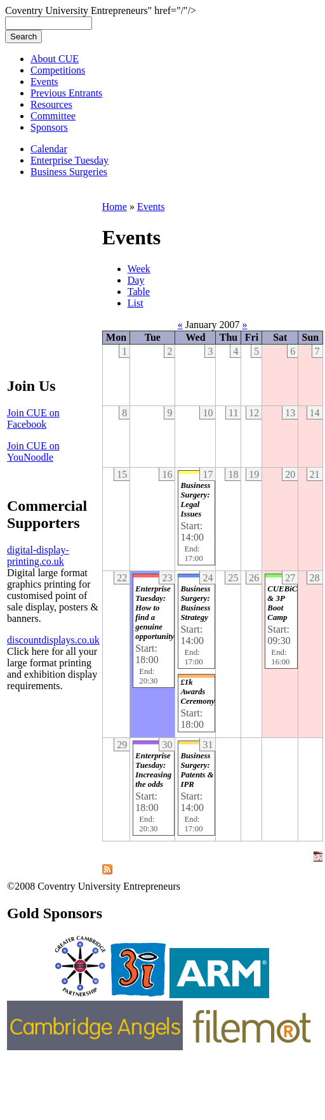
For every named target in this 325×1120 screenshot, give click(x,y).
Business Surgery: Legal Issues (195, 499)
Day (136, 280)
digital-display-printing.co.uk (38, 555)
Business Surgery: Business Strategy (195, 603)
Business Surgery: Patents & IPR (196, 770)
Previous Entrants (66, 93)
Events (44, 81)
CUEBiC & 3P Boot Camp (282, 603)
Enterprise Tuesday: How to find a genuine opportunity (154, 612)
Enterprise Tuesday (69, 160)
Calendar (48, 148)
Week (139, 268)
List (135, 303)
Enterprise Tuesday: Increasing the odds (153, 770)
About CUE (54, 58)
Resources (51, 104)
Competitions (57, 70)
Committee (53, 115)
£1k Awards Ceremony (197, 692)
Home (114, 206)
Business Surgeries (68, 171)
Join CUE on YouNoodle (33, 451)
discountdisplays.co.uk (53, 640)
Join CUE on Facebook (33, 418)
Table (139, 291)
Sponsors (49, 127)
